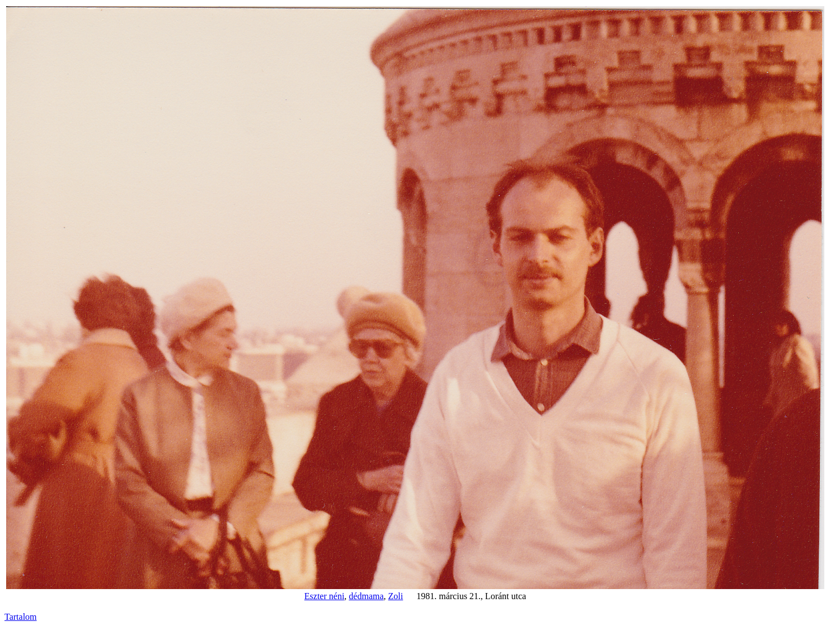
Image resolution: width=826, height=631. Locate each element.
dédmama (366, 596)
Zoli (395, 596)
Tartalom (20, 616)
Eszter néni (324, 596)
